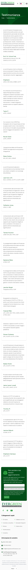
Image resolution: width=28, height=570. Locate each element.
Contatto (5, 533)
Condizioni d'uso (5, 562)
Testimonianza (6, 529)
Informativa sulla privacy (15, 494)
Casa (2, 18)
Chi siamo (5, 519)
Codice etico (19, 526)
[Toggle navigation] (26, 3)
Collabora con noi (20, 519)
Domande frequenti (20, 523)
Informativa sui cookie (14, 564)
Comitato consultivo (8, 523)
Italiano (12, 568)
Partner (5, 526)
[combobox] (14, 568)
